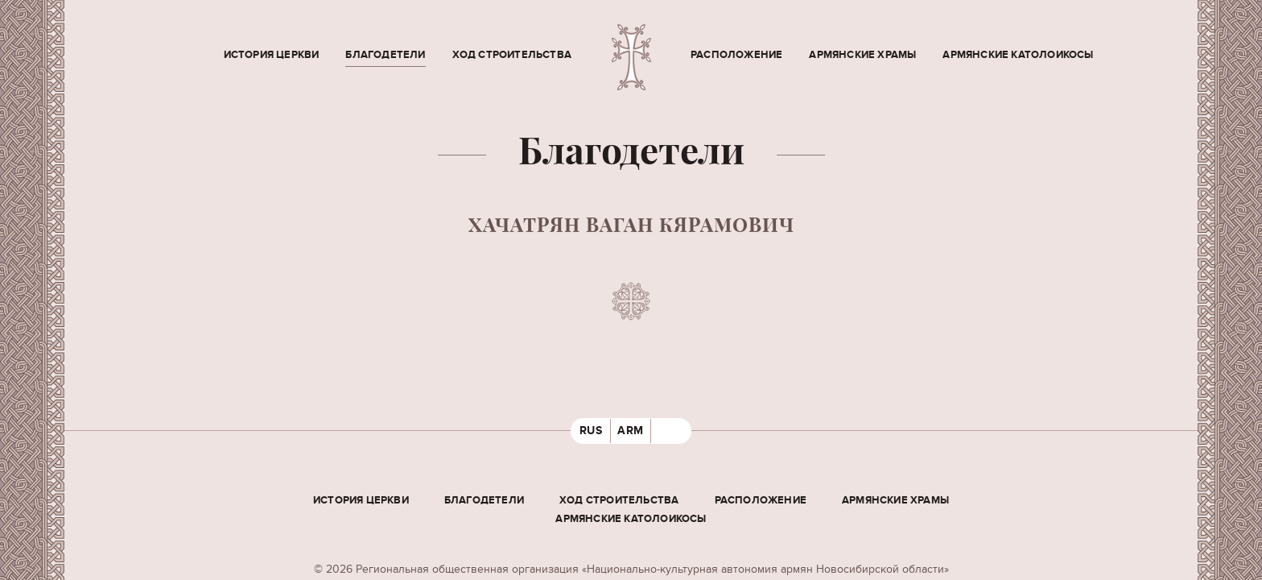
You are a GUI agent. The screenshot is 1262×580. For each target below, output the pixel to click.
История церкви (272, 54)
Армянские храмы (862, 54)
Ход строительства (511, 54)
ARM (630, 430)
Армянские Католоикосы (1017, 54)
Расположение (736, 54)
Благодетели (385, 54)
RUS (591, 430)
